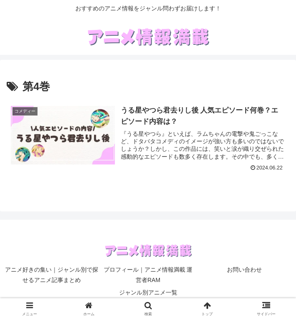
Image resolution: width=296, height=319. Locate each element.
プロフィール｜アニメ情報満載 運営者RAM (148, 274)
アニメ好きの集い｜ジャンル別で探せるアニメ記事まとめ (51, 274)
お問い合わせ (244, 269)
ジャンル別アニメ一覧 (148, 292)
